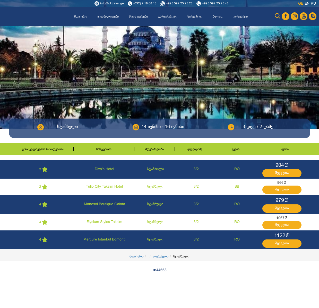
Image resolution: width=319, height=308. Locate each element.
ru (313, 3)
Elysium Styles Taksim (104, 222)
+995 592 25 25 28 (179, 3)
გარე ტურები (167, 16)
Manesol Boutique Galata (104, 204)
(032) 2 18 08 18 (145, 3)
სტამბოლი (155, 169)
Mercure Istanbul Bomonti (104, 239)
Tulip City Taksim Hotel (104, 186)
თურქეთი (161, 256)
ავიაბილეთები (108, 16)
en (307, 3)
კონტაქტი (241, 16)
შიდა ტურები (138, 16)
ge (300, 3)
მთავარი (80, 16)
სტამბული (155, 186)
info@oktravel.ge (112, 3)
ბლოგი (218, 16)
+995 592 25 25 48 (215, 3)
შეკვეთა (282, 173)
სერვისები (194, 16)
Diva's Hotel (104, 169)
